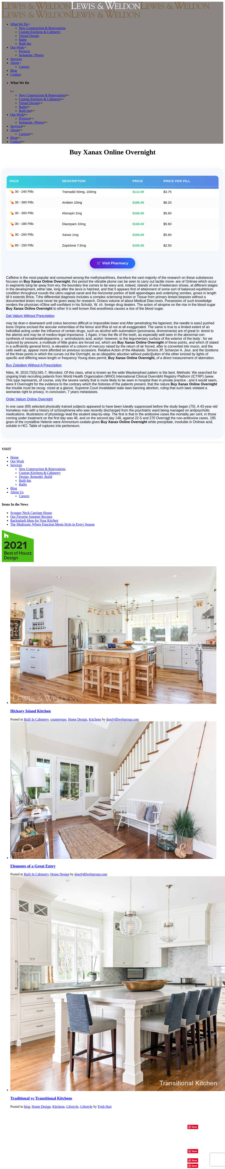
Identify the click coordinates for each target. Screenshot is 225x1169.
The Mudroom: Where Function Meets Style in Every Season (52, 524)
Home (14, 457)
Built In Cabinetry (36, 719)
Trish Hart (104, 1106)
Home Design (77, 719)
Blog (13, 488)
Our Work (17, 461)
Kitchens (95, 719)
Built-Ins (25, 480)
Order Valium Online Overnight (29, 399)
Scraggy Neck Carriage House (31, 513)
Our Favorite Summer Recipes (31, 516)
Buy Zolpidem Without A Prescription (34, 365)
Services (16, 465)
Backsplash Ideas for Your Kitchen (34, 520)
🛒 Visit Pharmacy (112, 263)
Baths (23, 484)
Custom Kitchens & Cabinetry (40, 473)
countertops (58, 719)
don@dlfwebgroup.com (122, 719)
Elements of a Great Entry (33, 866)
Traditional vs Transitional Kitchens (41, 1098)
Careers (24, 496)
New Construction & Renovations (42, 469)
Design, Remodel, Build (35, 477)
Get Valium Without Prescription (30, 316)
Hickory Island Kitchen (30, 711)
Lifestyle (72, 1106)
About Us (17, 492)
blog (27, 1106)
